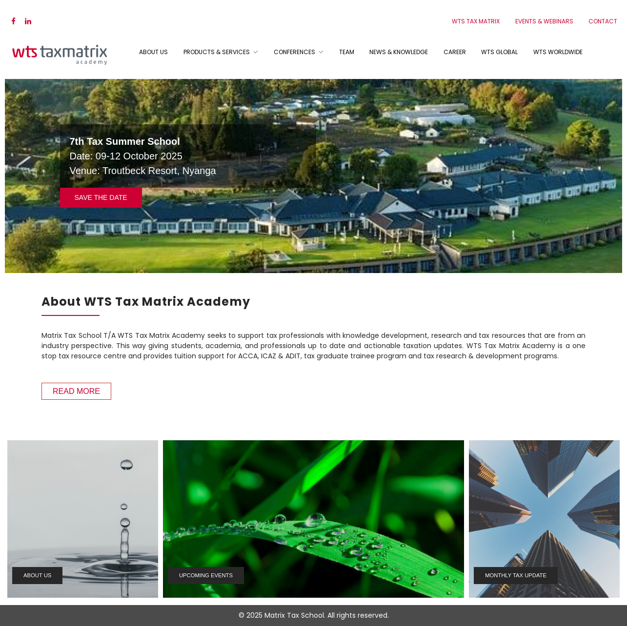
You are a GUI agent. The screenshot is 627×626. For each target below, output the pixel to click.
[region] (313, 175)
